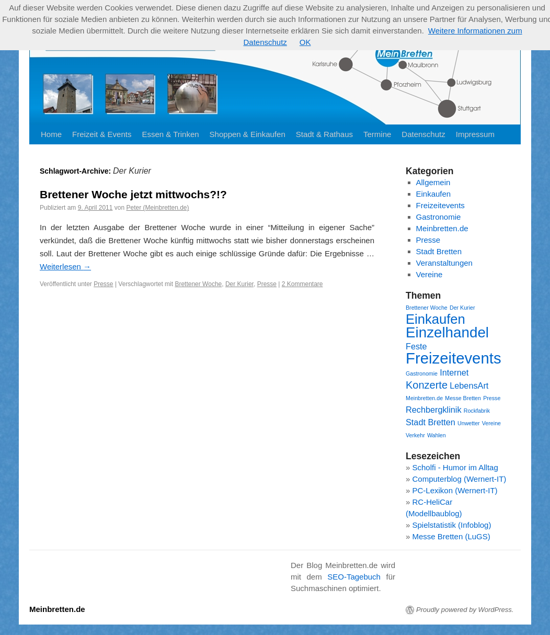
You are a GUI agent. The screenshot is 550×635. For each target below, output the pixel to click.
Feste (416, 346)
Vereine (429, 274)
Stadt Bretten (439, 251)
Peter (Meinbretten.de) (157, 207)
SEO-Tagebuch (354, 576)
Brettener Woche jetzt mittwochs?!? (133, 194)
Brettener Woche (198, 284)
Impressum (475, 134)
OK (305, 42)
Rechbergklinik (434, 409)
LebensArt (469, 385)
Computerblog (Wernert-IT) (459, 478)
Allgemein (433, 182)
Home (51, 134)
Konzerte (427, 385)
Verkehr (415, 435)
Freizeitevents (440, 205)
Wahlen (436, 435)
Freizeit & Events (101, 134)
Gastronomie (438, 216)
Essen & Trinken (170, 134)
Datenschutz (423, 134)
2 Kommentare (302, 284)
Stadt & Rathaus (324, 134)
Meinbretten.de (442, 228)
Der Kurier (239, 284)
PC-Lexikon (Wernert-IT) (455, 490)
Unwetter (468, 423)
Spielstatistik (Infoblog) (451, 524)
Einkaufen (433, 193)
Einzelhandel (447, 332)
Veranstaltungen (444, 262)
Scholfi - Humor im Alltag (455, 467)
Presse (103, 284)
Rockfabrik (477, 410)
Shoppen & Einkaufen (247, 134)
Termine (377, 134)
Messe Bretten (463, 398)
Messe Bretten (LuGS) (451, 536)
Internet (454, 372)
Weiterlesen (65, 266)
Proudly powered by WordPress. (464, 610)
